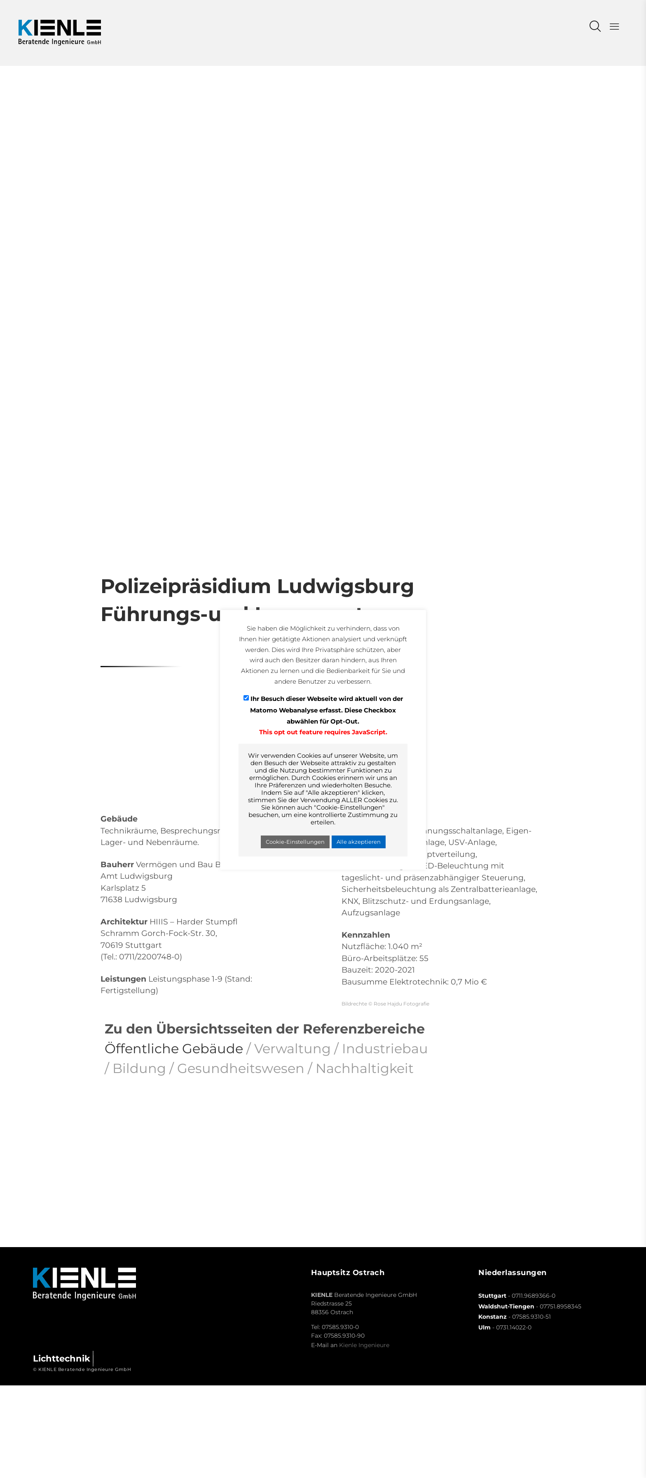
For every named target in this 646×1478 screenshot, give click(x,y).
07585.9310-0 (340, 1327)
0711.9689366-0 (533, 1295)
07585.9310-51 (531, 1316)
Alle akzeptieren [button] (359, 841)
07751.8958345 (560, 1306)
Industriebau (385, 1048)
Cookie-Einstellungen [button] (295, 841)
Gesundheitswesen (240, 1068)
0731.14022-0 (513, 1327)
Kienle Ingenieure (364, 1345)
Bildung (139, 1068)
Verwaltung (292, 1048)
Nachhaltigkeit (365, 1068)
